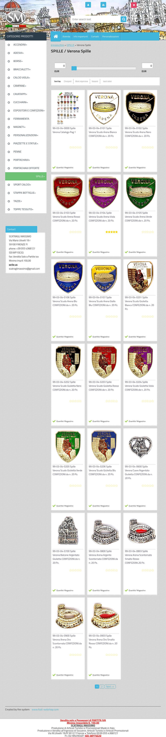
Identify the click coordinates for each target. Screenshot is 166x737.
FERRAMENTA (21, 119)
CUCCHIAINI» (20, 102)
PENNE (17, 152)
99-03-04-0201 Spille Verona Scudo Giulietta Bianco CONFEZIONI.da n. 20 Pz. (139, 303)
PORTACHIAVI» (21, 160)
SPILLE (70, 45)
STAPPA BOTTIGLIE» (24, 193)
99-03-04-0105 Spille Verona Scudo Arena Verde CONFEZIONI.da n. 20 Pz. (138, 216)
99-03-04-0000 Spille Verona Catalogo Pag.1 (64, 130)
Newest (95, 81)
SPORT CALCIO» (22, 184)
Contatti (95, 36)
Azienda (66, 36)
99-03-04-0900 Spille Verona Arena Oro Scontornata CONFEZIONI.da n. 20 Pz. (67, 641)
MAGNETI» (19, 127)
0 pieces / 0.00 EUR (148, 4)
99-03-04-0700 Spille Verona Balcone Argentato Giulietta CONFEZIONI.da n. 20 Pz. (66, 557)
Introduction (57, 45)
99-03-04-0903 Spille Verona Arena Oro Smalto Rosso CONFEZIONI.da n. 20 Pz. (103, 641)
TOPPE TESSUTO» (23, 209)
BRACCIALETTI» (22, 69)
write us (13, 264)
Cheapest (67, 81)
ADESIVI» (18, 53)
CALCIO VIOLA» (21, 77)
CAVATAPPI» (20, 94)
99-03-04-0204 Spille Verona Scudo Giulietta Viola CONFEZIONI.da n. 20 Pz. (139, 386)
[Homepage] (57, 36)
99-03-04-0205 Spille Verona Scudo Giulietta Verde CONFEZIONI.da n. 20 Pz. (67, 470)
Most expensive (81, 81)
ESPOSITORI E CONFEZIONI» (29, 110)
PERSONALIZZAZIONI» (25, 135)
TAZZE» (17, 201)
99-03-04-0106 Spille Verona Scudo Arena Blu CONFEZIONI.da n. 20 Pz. (65, 301)
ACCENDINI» (20, 44)
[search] (123, 19)
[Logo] (27, 19)
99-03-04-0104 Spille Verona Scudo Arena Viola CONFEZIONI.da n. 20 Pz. (102, 216)
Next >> (110, 686)
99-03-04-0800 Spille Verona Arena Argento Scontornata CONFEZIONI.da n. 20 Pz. (103, 557)
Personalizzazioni (110, 36)
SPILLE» (40, 176)
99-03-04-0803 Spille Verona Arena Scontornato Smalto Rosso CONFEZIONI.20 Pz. (138, 557)
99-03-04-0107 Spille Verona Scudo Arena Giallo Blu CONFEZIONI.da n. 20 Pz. (103, 301)
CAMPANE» (19, 86)
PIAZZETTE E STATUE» (25, 143)
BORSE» (18, 61)
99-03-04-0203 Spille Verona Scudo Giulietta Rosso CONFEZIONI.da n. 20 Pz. (104, 386)
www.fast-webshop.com (45, 709)
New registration (116, 5)
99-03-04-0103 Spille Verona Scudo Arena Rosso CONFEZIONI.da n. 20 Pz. (66, 216)
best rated (107, 81)
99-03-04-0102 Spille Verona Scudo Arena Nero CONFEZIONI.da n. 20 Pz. (138, 132)
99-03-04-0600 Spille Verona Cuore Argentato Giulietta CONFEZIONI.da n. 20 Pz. (138, 472)
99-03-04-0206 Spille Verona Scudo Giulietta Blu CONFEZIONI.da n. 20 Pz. (102, 470)
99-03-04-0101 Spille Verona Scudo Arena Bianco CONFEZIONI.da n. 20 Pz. (103, 132)
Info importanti (81, 36)
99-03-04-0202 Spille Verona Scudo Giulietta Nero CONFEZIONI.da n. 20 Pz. (67, 386)
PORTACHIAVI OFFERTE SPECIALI (26, 169)
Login (95, 5)
